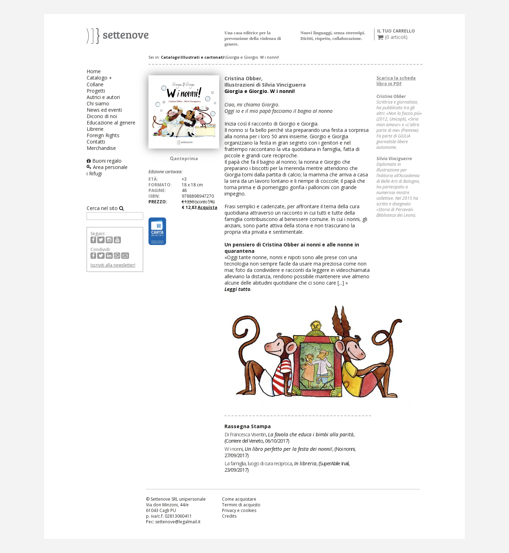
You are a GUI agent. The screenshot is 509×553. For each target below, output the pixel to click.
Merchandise (101, 148)
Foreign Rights (103, 135)
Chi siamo (98, 103)
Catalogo (97, 77)
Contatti (96, 141)
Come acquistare (239, 499)
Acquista (207, 207)
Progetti (96, 90)
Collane (95, 84)
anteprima (184, 159)
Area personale (107, 167)
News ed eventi (104, 109)
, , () (289, 437)
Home (94, 71)
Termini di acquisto (241, 505)
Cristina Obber (242, 78)
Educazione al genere (111, 122)
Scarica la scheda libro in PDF (396, 81)
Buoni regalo (104, 160)
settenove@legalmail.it (177, 522)
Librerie (95, 129)
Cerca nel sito (105, 208)
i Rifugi (94, 173)
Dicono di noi (102, 116)
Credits (229, 516)
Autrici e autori (103, 97)
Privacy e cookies (239, 510)
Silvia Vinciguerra (284, 84)
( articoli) (392, 37)
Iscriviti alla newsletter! (112, 265)
